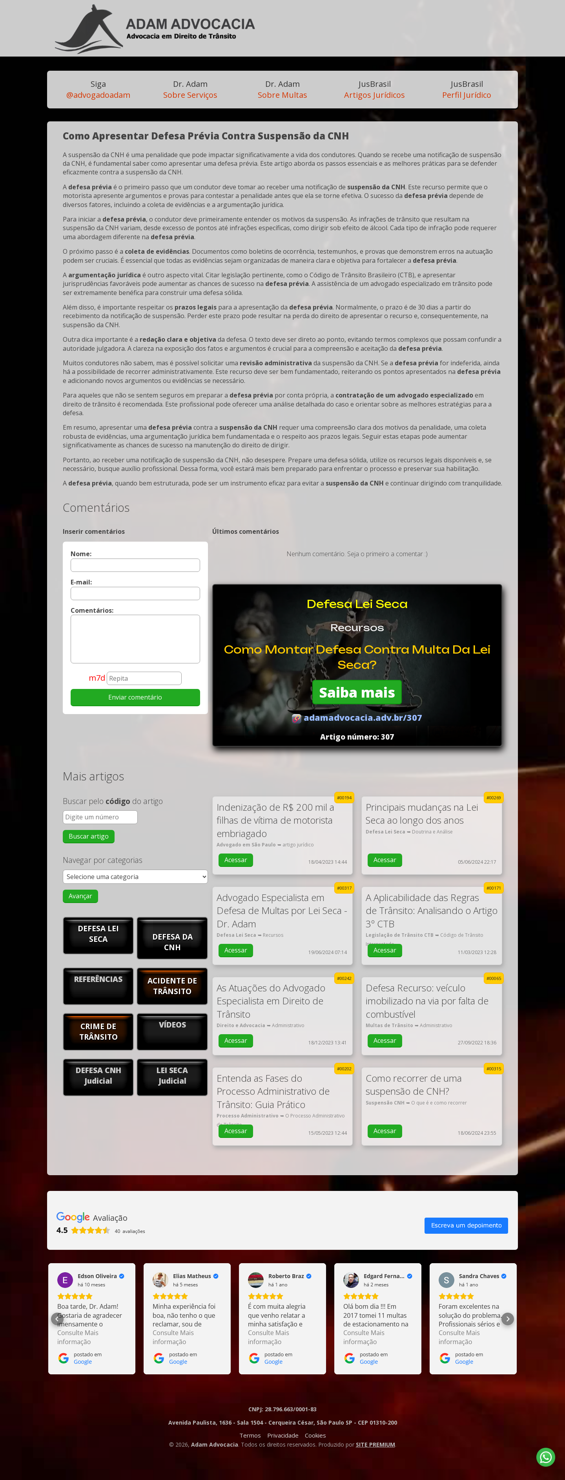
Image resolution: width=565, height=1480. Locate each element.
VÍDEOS (172, 1024)
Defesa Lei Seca (357, 604)
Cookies (315, 1435)
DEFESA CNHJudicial (98, 1075)
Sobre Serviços (190, 89)
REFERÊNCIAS (98, 979)
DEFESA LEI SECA (98, 933)
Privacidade (283, 1435)
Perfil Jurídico (466, 89)
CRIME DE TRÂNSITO (98, 1031)
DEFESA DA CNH (172, 941)
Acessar (235, 859)
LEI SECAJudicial (172, 1075)
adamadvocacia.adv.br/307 (357, 717)
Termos (250, 1435)
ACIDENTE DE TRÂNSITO (172, 985)
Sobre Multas (282, 89)
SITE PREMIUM (375, 1444)
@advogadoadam (98, 89)
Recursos (357, 628)
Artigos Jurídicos (374, 89)
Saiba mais (357, 692)
